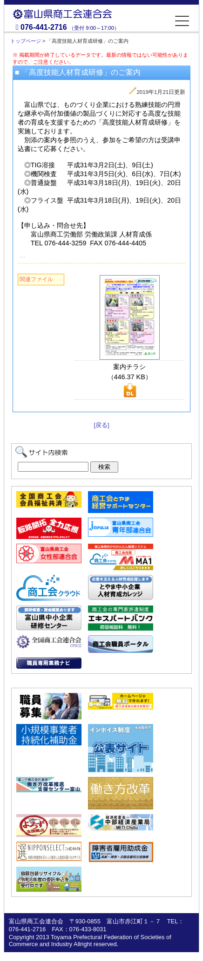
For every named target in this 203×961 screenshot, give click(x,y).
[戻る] (101, 424)
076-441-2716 (43, 27)
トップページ (25, 41)
